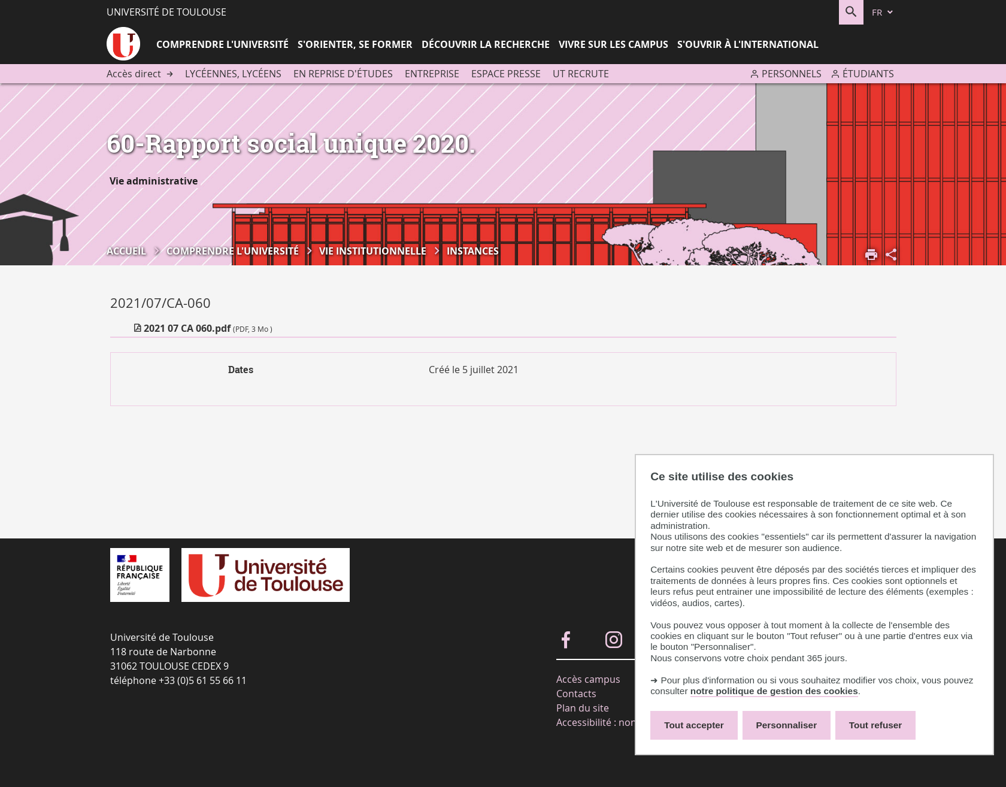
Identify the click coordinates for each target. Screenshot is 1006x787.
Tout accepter (694, 725)
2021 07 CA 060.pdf (208, 328)
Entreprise (432, 73)
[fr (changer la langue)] (883, 12)
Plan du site (582, 708)
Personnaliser (786, 725)
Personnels (792, 73)
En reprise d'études (343, 73)
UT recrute (581, 73)
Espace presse (506, 73)
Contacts (576, 693)
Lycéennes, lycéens (233, 73)
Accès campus (588, 679)
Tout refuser (875, 725)
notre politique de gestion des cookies (774, 691)
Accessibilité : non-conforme (620, 722)
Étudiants (868, 73)
